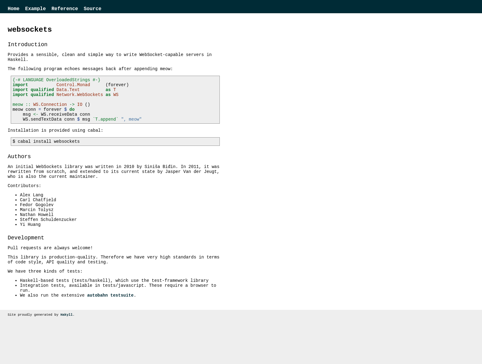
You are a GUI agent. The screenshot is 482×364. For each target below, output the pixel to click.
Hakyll (67, 352)
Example (35, 9)
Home (13, 9)
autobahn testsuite (110, 332)
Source (92, 9)
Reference (64, 9)
